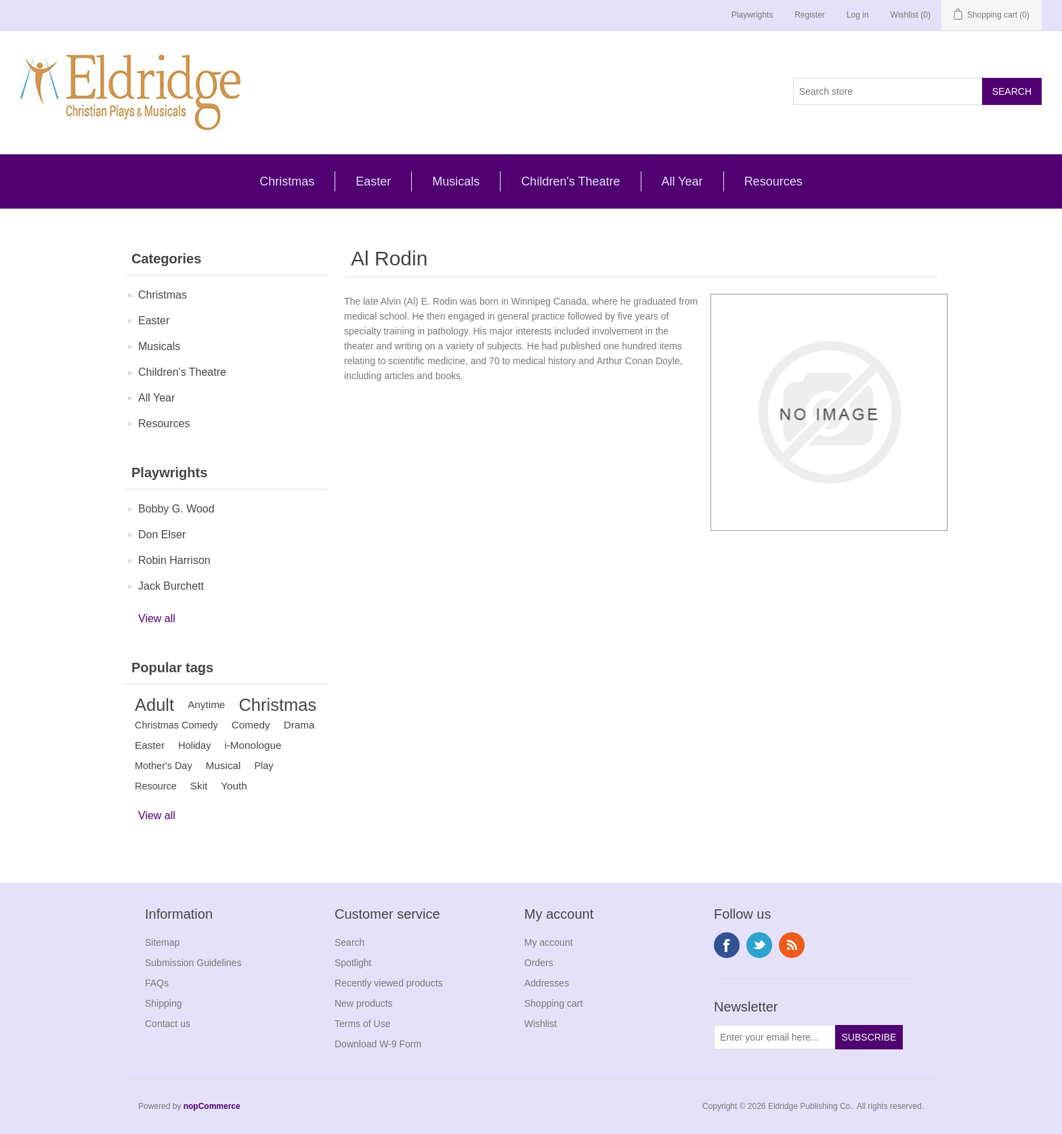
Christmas (286, 181)
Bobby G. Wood (176, 509)
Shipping (163, 1003)
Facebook (727, 945)
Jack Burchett (171, 586)
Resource (156, 786)
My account (548, 942)
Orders (538, 962)
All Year (682, 181)
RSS (792, 945)
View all (156, 618)
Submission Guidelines (193, 962)
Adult (154, 704)
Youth (234, 785)
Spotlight (353, 962)
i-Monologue (252, 745)
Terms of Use (362, 1023)
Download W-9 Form (378, 1044)
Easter (373, 181)
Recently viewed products (389, 983)
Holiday (194, 745)
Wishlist (540, 1023)
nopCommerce (212, 1106)
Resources (773, 181)
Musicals (456, 181)
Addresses (546, 983)
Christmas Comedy (176, 725)
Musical (223, 765)
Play (263, 765)
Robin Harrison (174, 560)
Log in (858, 15)
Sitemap (162, 942)
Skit (199, 785)
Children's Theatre (570, 181)
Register (809, 15)
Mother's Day (163, 765)
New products (364, 1003)
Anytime (206, 704)
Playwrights (752, 15)
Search (349, 942)
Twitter (759, 945)
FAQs (157, 983)
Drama (299, 724)
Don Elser (162, 534)
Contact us (167, 1023)
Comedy (251, 724)
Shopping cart (553, 1003)
